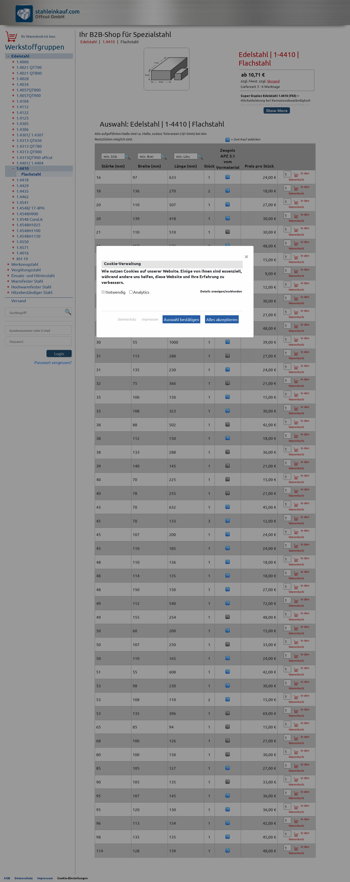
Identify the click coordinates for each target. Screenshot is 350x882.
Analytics (141, 291)
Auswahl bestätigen (181, 319)
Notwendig (115, 291)
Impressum (150, 319)
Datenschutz (127, 319)
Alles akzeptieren (221, 319)
